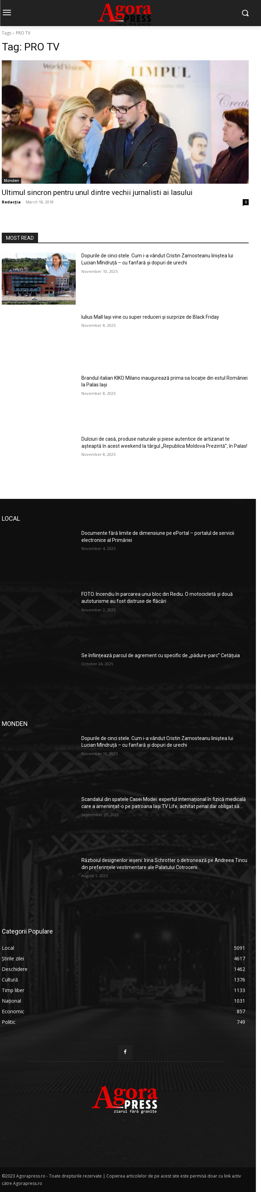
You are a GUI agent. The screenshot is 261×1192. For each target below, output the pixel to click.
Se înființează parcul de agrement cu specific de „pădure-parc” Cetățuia (160, 655)
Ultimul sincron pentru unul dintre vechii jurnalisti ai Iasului (97, 192)
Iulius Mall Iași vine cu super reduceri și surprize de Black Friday (150, 317)
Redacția (11, 201)
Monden (11, 180)
